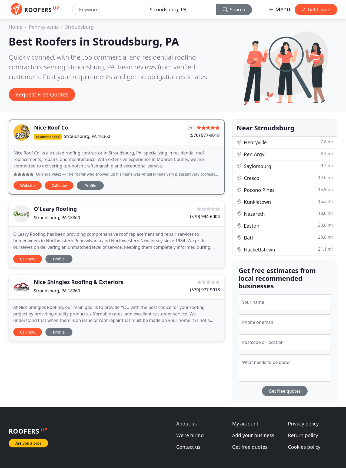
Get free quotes (285, 391)
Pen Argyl (285, 154)
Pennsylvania (44, 27)
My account (245, 423)
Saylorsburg (285, 166)
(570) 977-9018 (205, 135)
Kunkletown (285, 201)
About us (186, 423)
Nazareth (285, 213)
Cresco (285, 178)
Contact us (188, 447)
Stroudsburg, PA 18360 (87, 136)
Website (27, 185)
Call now (59, 185)
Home (15, 27)
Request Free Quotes (41, 94)
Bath (285, 237)
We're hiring (190, 435)
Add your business (253, 435)
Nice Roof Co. (52, 127)
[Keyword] (108, 9)
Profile (90, 185)
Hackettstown (285, 249)
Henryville (285, 142)
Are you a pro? (28, 443)
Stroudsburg (79, 27)
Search (234, 9)
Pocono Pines (285, 189)
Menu (279, 9)
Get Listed (316, 9)
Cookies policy (304, 447)
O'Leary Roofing (55, 208)
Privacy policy (303, 423)
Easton (285, 225)
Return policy (303, 435)
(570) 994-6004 (205, 217)
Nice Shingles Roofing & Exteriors (78, 282)
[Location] (180, 9)
